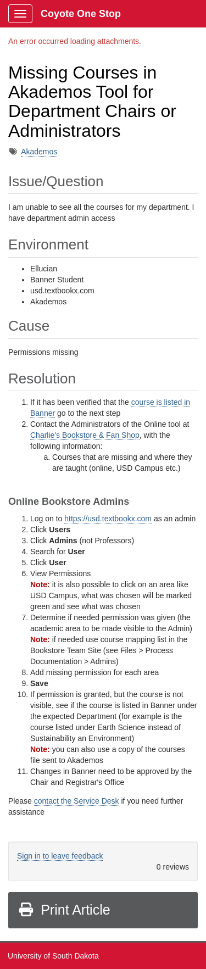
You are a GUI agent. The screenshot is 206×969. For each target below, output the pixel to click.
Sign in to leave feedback (60, 855)
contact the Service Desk (76, 801)
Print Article (64, 909)
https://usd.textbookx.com (108, 518)
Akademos (39, 151)
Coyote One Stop (81, 13)
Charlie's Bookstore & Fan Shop (85, 435)
